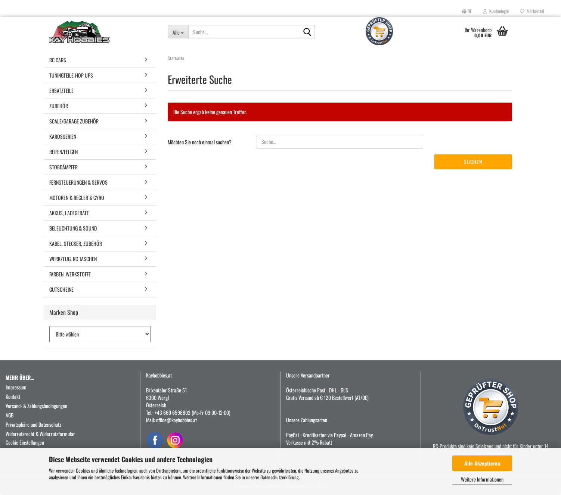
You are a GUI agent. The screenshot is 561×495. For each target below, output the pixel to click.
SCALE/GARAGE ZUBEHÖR (74, 121)
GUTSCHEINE (61, 289)
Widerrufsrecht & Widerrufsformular (40, 434)
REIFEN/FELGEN (63, 152)
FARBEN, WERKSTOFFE (70, 274)
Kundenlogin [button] (496, 11)
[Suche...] (178, 31)
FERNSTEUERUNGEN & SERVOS (78, 182)
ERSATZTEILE (61, 90)
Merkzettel (532, 11)
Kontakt (13, 396)
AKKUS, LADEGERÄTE (69, 213)
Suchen (473, 162)
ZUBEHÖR (58, 106)
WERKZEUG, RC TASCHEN (73, 259)
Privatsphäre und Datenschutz (33, 424)
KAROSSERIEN (62, 136)
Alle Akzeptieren (482, 463)
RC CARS (57, 60)
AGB (9, 415)
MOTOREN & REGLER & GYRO (76, 197)
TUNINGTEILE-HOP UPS (71, 75)
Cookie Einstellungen (25, 442)
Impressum (16, 387)
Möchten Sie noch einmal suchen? (200, 142)
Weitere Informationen (482, 479)
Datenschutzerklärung (279, 477)
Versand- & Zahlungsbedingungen (36, 406)
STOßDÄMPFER (63, 167)
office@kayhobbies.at (176, 420)
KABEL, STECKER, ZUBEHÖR (75, 243)
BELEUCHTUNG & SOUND (73, 228)
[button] (466, 11)
